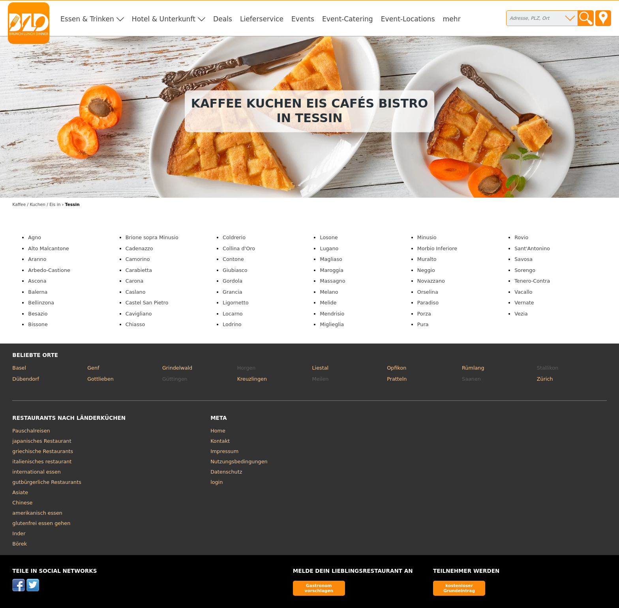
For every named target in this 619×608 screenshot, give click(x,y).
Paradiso (428, 303)
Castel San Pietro (147, 303)
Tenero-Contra (532, 281)
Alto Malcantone (48, 248)
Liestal (320, 368)
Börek (19, 544)
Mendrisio (332, 314)
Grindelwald (177, 368)
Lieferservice (261, 19)
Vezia (521, 314)
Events (302, 19)
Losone (329, 237)
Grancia (232, 292)
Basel (19, 368)
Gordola (232, 281)
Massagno (332, 281)
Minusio (427, 237)
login (216, 482)
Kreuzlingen (252, 379)
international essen (36, 472)
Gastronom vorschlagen (319, 588)
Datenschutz (226, 472)
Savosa (523, 259)
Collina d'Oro (239, 248)
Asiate (20, 492)
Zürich (545, 379)
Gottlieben (100, 379)
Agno (34, 237)
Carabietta (139, 270)
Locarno (233, 314)
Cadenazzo (139, 248)
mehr (452, 19)
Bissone (37, 324)
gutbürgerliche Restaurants (46, 482)
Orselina (427, 292)
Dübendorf (25, 379)
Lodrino (232, 324)
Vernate (524, 303)
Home (217, 431)
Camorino (138, 259)
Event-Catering (347, 19)
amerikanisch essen (37, 513)
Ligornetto (235, 303)
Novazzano (431, 281)
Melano (329, 292)
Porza (424, 314)
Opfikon (396, 368)
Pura (423, 324)
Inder (18, 533)
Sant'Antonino (532, 248)
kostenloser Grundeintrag (459, 588)
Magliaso (331, 259)
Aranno (37, 259)
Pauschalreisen (31, 431)
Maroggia (331, 270)
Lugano (329, 248)
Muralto (427, 259)
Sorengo (524, 270)
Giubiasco (235, 270)
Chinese (22, 503)
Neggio (426, 270)
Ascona (37, 281)
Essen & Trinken (87, 19)
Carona (134, 281)
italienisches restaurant (41, 461)
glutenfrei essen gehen (41, 523)
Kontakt (220, 441)
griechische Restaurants (42, 451)
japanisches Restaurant (41, 441)
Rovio (521, 237)
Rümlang (473, 368)
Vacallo (523, 292)
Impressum (224, 451)
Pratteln (397, 379)
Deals (222, 19)
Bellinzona (41, 303)
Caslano (136, 292)
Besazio (37, 314)
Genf (93, 368)
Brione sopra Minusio (152, 237)
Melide (328, 303)
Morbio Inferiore (437, 248)
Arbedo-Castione (49, 270)
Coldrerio (234, 237)
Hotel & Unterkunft (163, 19)
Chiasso (135, 324)
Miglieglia (332, 324)
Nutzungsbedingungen (239, 461)
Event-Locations (408, 19)
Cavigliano (139, 314)
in (36, 204)
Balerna (37, 292)
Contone (233, 259)
